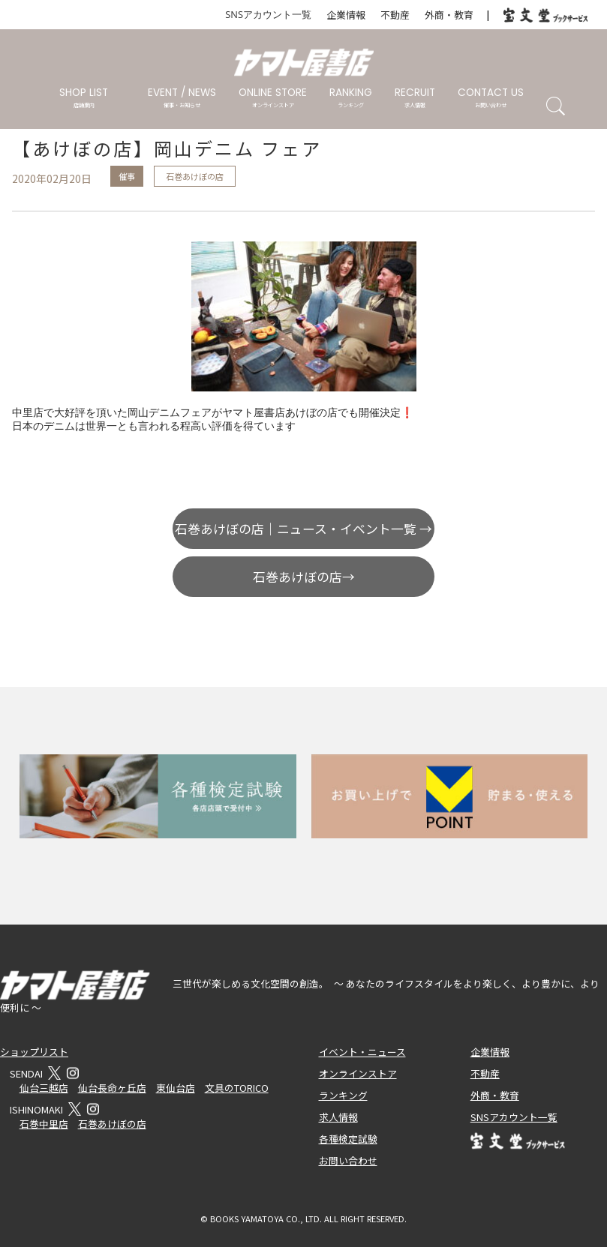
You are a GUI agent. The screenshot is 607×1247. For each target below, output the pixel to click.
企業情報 (345, 14)
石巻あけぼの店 (195, 176)
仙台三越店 (44, 1088)
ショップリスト (34, 1052)
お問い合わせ (348, 1160)
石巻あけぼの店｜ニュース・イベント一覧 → (303, 529)
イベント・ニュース (362, 1052)
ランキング (343, 1095)
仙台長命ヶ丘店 (112, 1088)
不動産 (395, 14)
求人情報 (338, 1117)
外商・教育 (449, 14)
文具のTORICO (237, 1088)
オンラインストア (358, 1073)
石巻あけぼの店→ (304, 577)
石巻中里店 (44, 1124)
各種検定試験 (348, 1139)
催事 (127, 176)
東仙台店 (175, 1088)
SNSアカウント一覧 (268, 14)
